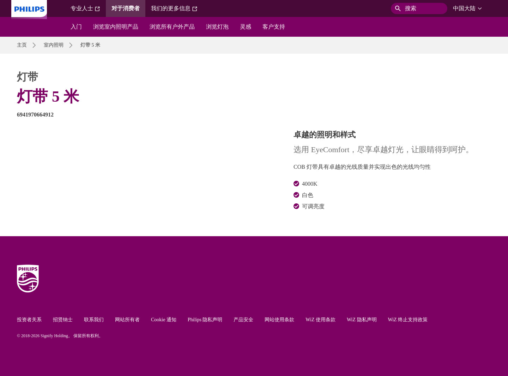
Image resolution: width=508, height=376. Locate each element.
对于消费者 (125, 8)
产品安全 (243, 319)
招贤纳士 (63, 319)
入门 (76, 27)
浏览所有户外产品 (172, 27)
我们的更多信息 (174, 8)
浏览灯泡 (217, 27)
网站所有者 (127, 319)
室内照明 (54, 45)
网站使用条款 (279, 319)
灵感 (245, 27)
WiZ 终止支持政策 (408, 319)
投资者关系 (29, 319)
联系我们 (94, 319)
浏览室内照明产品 (115, 27)
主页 (22, 45)
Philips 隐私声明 (205, 319)
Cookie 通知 (163, 319)
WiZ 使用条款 (320, 319)
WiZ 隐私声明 (362, 319)
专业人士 (85, 8)
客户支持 (273, 27)
